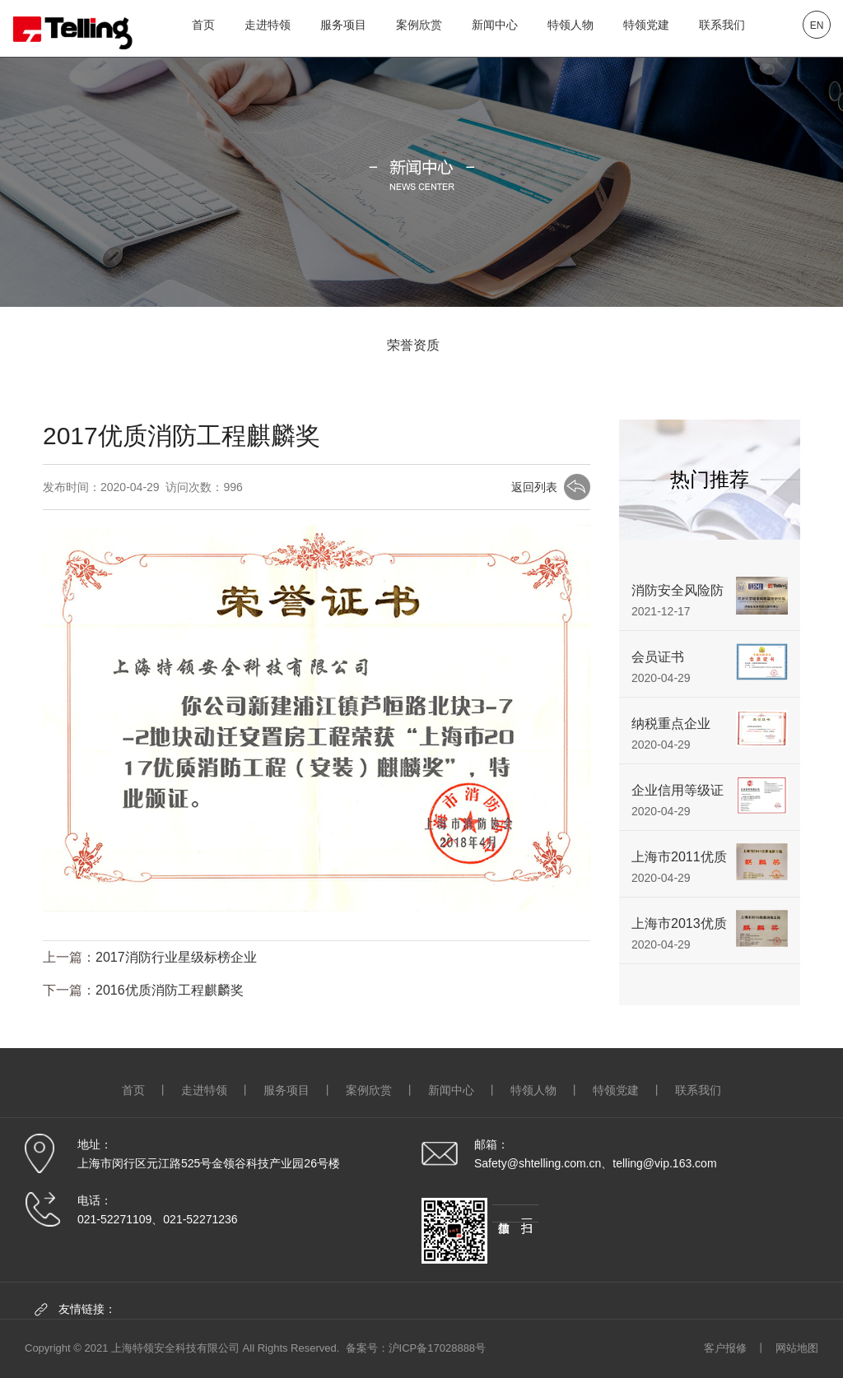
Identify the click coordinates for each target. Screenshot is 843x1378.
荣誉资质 (413, 345)
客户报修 (725, 1348)
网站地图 (796, 1348)
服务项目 (343, 24)
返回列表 (534, 488)
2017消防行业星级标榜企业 (176, 958)
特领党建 (646, 24)
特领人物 (570, 24)
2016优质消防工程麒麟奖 (169, 991)
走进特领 (268, 24)
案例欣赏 (419, 24)
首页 (203, 24)
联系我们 (722, 24)
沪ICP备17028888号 (438, 1348)
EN (817, 25)
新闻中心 (495, 24)
